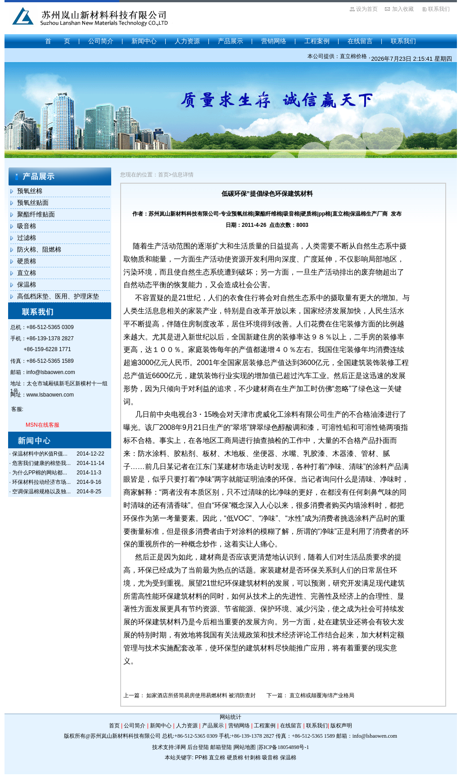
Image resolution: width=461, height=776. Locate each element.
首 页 (57, 41)
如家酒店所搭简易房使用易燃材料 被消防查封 (201, 695)
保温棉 (26, 284)
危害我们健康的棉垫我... (41, 463)
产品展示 (230, 41)
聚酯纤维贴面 (36, 214)
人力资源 (187, 41)
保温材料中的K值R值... (40, 454)
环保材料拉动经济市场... (41, 482)
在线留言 (360, 41)
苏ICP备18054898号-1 (283, 747)
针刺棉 (252, 757)
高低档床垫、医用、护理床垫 (58, 296)
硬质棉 (26, 261)
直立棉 (26, 272)
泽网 (180, 747)
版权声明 (341, 725)
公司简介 (100, 41)
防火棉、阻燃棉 (39, 249)
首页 (114, 725)
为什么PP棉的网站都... (39, 472)
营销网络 (273, 41)
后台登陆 (198, 747)
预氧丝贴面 (33, 202)
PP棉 (201, 757)
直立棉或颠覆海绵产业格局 (321, 695)
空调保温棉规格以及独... (41, 491)
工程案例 (317, 41)
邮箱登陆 (221, 747)
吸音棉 (26, 226)
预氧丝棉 (29, 190)
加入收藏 (403, 9)
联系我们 (439, 9)
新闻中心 (144, 41)
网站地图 (245, 747)
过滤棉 (26, 237)
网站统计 (230, 717)
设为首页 (367, 9)
